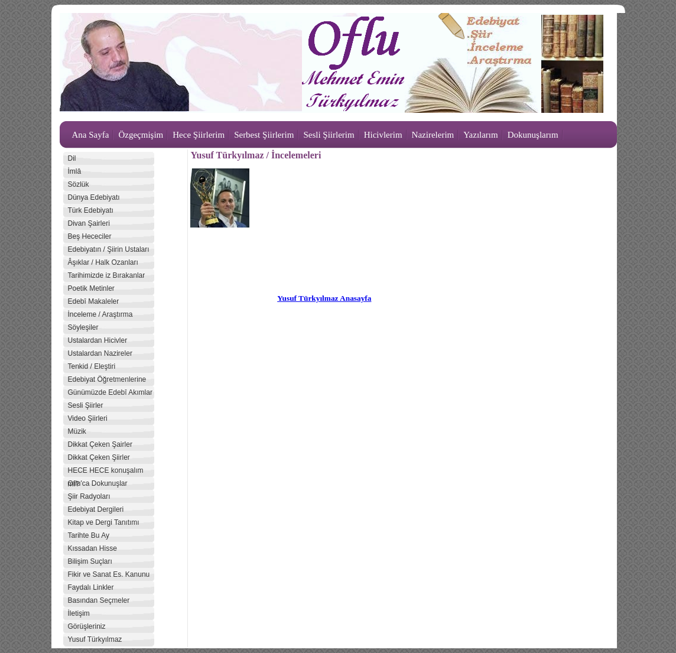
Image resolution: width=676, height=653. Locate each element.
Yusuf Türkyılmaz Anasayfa (324, 298)
